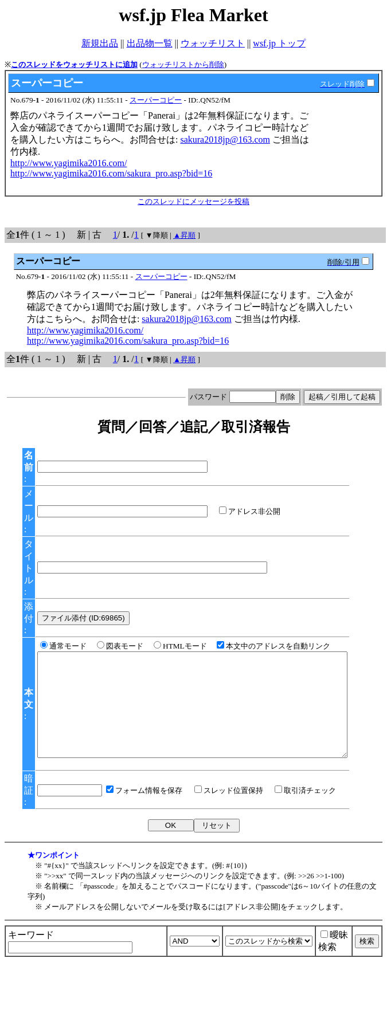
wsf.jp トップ (279, 43)
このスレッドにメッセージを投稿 (193, 201)
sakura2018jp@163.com (224, 139)
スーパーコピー (156, 100)
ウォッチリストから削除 (183, 64)
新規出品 (99, 43)
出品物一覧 (150, 43)
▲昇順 (184, 235)
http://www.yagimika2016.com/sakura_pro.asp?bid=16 (111, 173)
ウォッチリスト (213, 43)
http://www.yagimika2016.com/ (68, 163)
